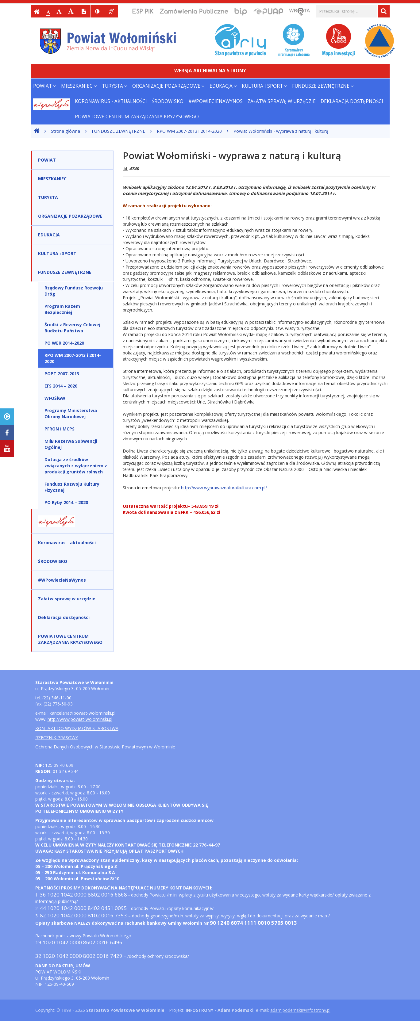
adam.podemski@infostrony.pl (300, 1010)
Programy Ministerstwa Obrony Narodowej (70, 413)
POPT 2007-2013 (61, 374)
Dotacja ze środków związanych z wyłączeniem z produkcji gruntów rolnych (75, 466)
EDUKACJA (223, 86)
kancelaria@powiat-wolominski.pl (82, 713)
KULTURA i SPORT (264, 86)
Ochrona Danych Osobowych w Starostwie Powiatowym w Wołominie (105, 747)
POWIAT (44, 86)
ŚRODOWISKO (167, 101)
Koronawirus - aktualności (111, 101)
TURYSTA (114, 86)
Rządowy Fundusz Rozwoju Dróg (73, 291)
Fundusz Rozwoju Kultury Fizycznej (71, 487)
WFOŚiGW (54, 398)
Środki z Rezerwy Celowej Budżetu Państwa (72, 328)
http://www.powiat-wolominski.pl (80, 719)
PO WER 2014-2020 (64, 343)
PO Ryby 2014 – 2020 (66, 502)
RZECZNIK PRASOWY (56, 737)
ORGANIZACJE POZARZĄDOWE (168, 86)
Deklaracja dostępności (352, 101)
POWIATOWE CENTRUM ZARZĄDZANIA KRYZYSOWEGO (137, 116)
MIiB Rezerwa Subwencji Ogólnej (70, 444)
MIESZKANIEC (79, 86)
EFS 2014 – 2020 (60, 386)
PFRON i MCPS (59, 429)
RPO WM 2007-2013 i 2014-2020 (189, 131)
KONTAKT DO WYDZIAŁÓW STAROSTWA (76, 728)
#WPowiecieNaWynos (215, 101)
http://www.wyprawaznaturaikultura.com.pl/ (224, 488)
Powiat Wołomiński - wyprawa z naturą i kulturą (280, 131)
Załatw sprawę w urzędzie (282, 101)
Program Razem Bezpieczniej (62, 309)
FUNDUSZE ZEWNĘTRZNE (323, 86)
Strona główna (65, 131)
